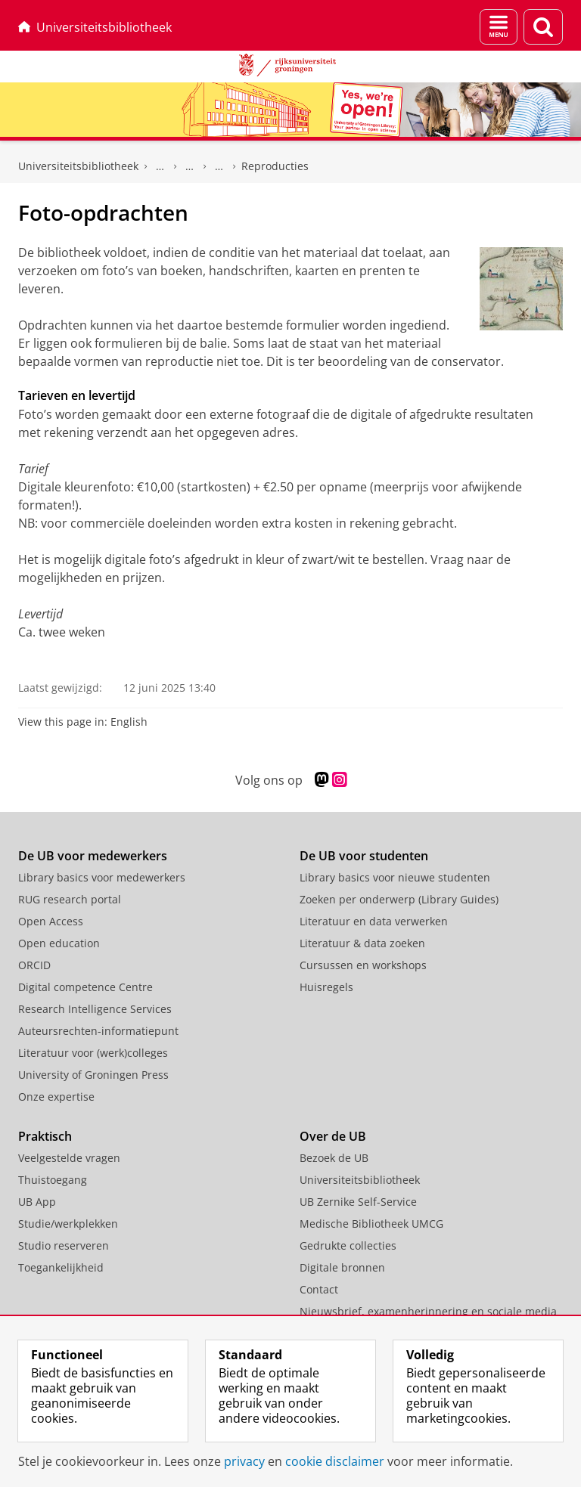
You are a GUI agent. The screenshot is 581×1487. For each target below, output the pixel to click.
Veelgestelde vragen (69, 1158)
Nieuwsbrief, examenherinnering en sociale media (428, 1311)
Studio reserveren (63, 1245)
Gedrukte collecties (160, 166)
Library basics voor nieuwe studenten (395, 877)
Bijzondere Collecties (189, 166)
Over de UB (333, 1136)
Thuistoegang (52, 1180)
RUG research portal (69, 899)
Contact (319, 1289)
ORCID (34, 965)
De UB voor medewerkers (92, 855)
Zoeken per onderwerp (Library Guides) (399, 899)
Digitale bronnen (342, 1267)
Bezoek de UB (334, 1158)
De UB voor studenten (364, 855)
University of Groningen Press (93, 1074)
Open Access (50, 921)
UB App (37, 1201)
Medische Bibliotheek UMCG (371, 1223)
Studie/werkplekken (68, 1223)
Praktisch (45, 1136)
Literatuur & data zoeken (362, 943)
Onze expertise (56, 1096)
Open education (59, 943)
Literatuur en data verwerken (374, 921)
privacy (244, 1461)
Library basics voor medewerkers (101, 877)
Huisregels (326, 987)
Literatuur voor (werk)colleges (93, 1053)
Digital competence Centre (85, 987)
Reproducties (275, 166)
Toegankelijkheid (61, 1267)
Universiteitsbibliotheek (95, 27)
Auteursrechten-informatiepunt (98, 1031)
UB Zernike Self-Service (358, 1201)
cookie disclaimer (334, 1461)
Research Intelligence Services (95, 1009)
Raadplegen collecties (219, 166)
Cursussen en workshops (363, 965)
